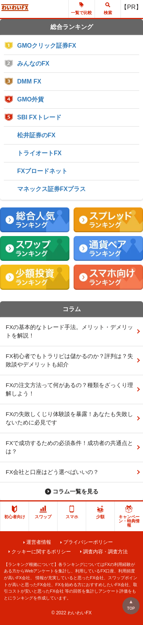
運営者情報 (38, 542)
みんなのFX (33, 63)
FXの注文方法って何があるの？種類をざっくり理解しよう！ (69, 389)
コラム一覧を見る (75, 491)
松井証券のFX (36, 135)
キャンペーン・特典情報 (129, 516)
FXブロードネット (42, 171)
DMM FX (29, 81)
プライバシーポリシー (88, 542)
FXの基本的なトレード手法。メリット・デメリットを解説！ (69, 331)
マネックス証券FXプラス (51, 189)
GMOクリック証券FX (46, 45)
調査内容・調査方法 (105, 551)
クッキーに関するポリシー (41, 551)
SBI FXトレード (39, 117)
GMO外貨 (30, 99)
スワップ (43, 512)
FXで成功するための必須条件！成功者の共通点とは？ (69, 447)
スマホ (72, 512)
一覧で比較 (81, 8)
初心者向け (14, 512)
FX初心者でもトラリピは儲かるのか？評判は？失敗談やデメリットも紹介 (69, 360)
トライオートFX (39, 153)
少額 (100, 512)
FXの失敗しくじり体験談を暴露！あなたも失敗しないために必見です (69, 418)
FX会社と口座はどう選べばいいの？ (52, 472)
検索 (108, 8)
